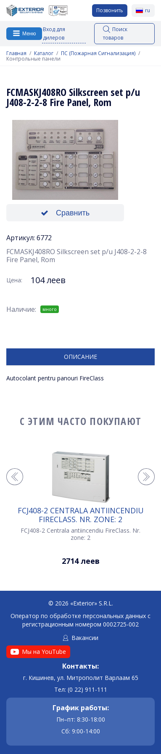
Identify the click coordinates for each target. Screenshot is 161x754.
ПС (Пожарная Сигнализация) (98, 53)
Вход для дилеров (54, 33)
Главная (16, 53)
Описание (80, 357)
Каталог (43, 53)
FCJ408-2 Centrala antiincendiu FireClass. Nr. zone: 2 (81, 514)
